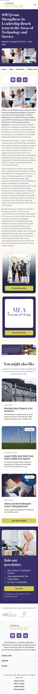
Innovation (20, 69)
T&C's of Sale (19, 684)
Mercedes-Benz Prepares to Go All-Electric (18, 409)
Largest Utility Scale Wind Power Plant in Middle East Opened (19, 457)
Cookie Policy (19, 686)
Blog (11, 69)
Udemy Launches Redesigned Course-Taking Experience (17, 505)
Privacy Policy (19, 689)
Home (4, 69)
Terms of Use (19, 681)
